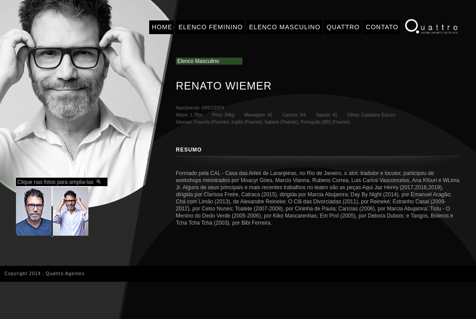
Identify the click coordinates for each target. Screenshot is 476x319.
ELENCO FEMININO (210, 27)
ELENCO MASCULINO (285, 27)
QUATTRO (343, 27)
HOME (162, 27)
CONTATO (382, 27)
